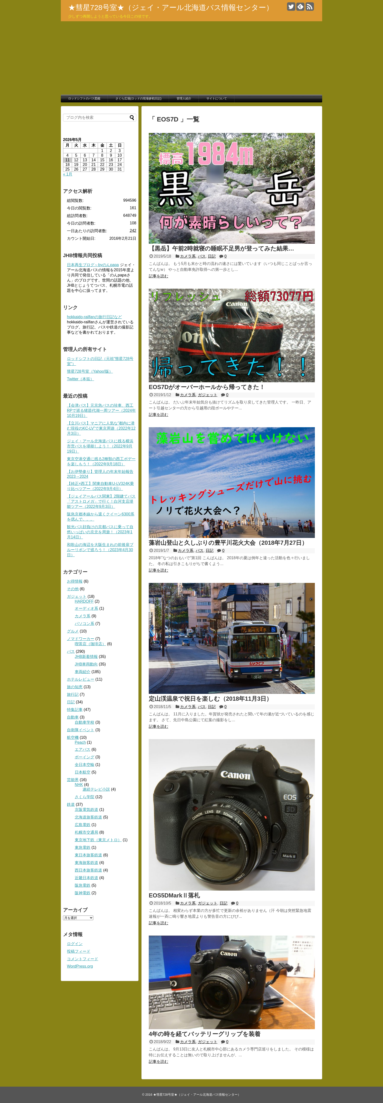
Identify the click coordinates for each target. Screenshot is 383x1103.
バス (202, 256)
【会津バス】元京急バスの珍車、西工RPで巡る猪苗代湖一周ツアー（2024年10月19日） (101, 410)
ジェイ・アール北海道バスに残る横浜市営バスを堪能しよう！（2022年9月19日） (100, 446)
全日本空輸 (84, 765)
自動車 (73, 717)
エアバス (82, 749)
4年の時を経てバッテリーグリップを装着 (204, 1034)
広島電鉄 (82, 825)
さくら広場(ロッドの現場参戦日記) (138, 98)
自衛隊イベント (80, 730)
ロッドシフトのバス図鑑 (84, 98)
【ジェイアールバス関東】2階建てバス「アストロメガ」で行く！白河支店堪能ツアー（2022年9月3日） (101, 501)
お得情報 (75, 581)
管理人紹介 (184, 98)
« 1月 (67, 174)
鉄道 (71, 804)
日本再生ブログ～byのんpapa (93, 265)
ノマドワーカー (80, 639)
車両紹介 (82, 672)
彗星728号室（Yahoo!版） (90, 371)
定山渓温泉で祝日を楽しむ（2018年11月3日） (210, 698)
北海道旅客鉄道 (88, 817)
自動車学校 (84, 722)
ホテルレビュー (80, 679)
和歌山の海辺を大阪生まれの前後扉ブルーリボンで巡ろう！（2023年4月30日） (100, 550)
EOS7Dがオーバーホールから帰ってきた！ (207, 387)
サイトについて (216, 98)
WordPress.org (80, 966)
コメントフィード (82, 959)
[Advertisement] (191, 58)
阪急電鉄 (82, 885)
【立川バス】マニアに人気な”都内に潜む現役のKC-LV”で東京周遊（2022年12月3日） (101, 428)
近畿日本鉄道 (86, 878)
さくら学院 (84, 797)
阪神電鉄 (82, 893)
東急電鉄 (82, 847)
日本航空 (82, 772)
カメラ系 (188, 256)
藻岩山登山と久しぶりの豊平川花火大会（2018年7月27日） (228, 542)
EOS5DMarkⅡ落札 (174, 895)
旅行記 (73, 694)
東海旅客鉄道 (86, 863)
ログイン (75, 944)
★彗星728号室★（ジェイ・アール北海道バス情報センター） (170, 7)
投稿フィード (78, 951)
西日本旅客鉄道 (88, 870)
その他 (73, 589)
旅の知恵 (75, 687)
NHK (79, 785)
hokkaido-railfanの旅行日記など (94, 317)
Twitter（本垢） (80, 379)
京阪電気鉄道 (86, 810)
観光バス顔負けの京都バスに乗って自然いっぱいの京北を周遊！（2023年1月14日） (100, 532)
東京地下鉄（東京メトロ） (98, 840)
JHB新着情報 (86, 657)
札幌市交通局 (86, 832)
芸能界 (73, 780)
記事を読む (158, 276)
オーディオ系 (86, 608)
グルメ (73, 631)
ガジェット (207, 395)
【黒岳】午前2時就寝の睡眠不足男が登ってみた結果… (221, 248)
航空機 (73, 737)
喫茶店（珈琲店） (90, 644)
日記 (212, 256)
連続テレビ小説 (96, 789)
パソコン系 (84, 624)
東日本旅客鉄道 (88, 855)
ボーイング (84, 757)
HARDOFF (84, 601)
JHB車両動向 (86, 664)
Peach (80, 742)
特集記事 (75, 710)
